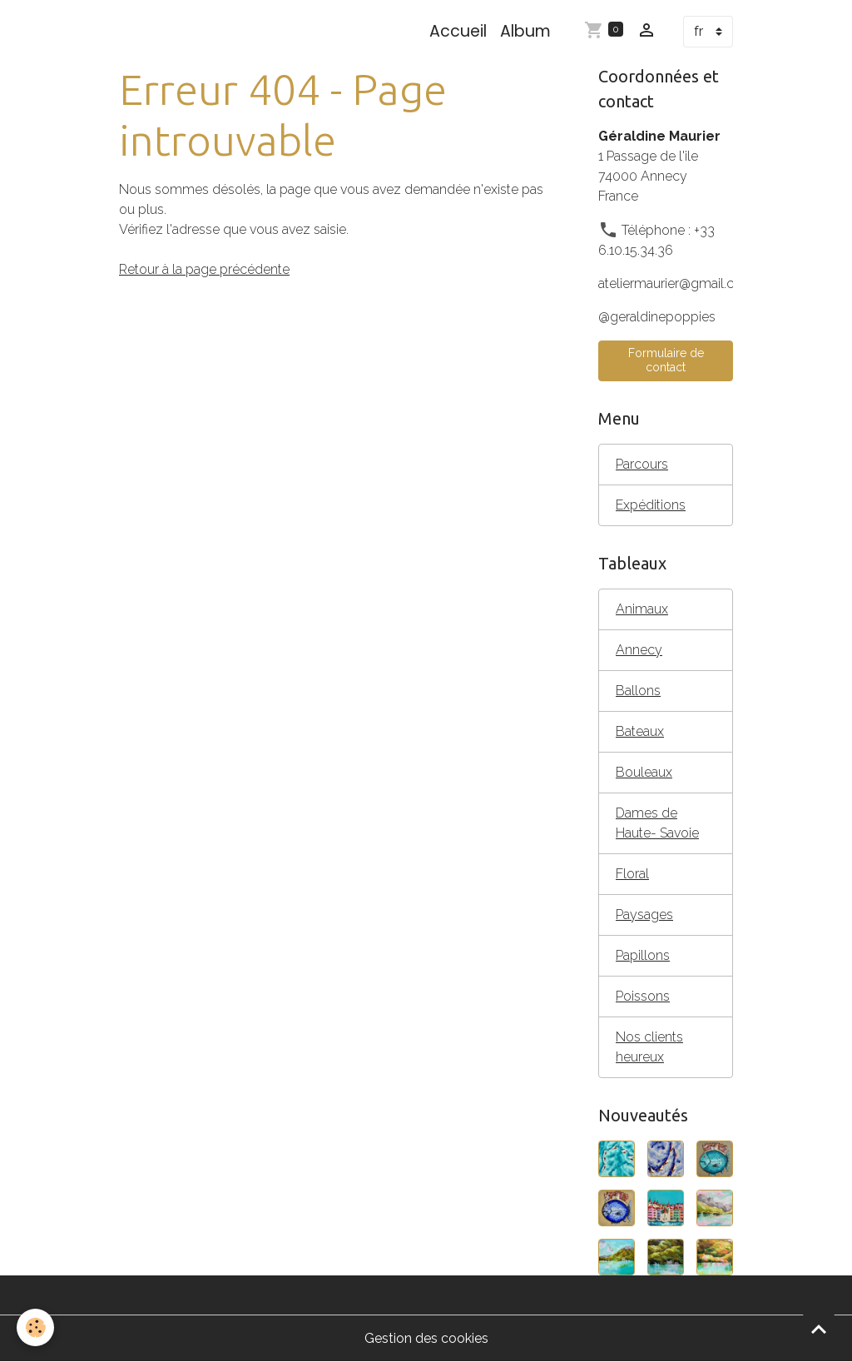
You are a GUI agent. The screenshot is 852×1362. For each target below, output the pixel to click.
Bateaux (640, 731)
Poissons (643, 996)
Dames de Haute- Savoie (657, 823)
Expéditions (651, 505)
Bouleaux (644, 772)
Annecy (639, 650)
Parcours (642, 464)
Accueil (458, 31)
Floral (632, 874)
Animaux (642, 609)
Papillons (643, 955)
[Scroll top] (819, 1329)
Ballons (638, 690)
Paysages (644, 914)
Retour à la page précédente (204, 269)
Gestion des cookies (426, 1338)
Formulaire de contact (666, 360)
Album (525, 31)
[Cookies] (35, 1327)
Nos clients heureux (649, 1047)
